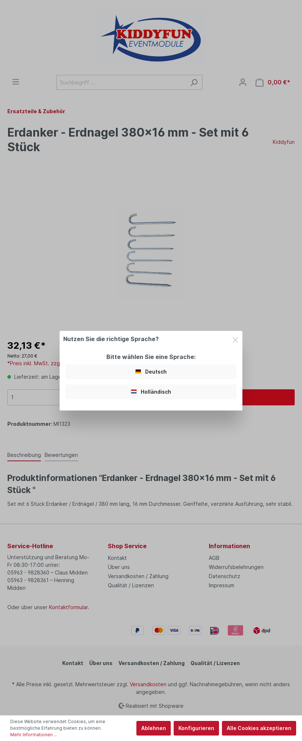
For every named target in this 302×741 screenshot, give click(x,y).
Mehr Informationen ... (33, 734)
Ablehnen (153, 728)
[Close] (235, 339)
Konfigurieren (196, 728)
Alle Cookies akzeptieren (259, 728)
